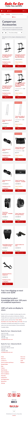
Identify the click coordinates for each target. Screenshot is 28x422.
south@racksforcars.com (7, 339)
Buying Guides (4, 364)
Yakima (20, 319)
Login (21, 360)
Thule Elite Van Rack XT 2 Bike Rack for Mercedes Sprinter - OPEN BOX (20, 84)
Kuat (10, 321)
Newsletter (3, 381)
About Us (3, 358)
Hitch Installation (5, 373)
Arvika (20, 321)
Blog (2, 366)
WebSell (14, 415)
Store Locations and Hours (7, 362)
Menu (25, 10)
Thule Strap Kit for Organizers (7, 274)
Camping (8, 14)
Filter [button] (14, 17)
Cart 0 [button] (3, 10)
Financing (3, 375)
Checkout (22, 358)
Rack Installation (5, 371)
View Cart (22, 356)
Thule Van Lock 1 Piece (6, 181)
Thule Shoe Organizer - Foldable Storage (7, 213)
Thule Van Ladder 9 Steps (7, 121)
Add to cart (7, 66)
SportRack (3, 321)
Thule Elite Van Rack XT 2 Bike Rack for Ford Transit (7, 56)
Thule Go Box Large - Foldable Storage (20, 148)
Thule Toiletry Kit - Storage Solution (20, 214)
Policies (3, 368)
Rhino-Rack (14, 321)
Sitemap (3, 383)
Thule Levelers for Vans (19, 245)
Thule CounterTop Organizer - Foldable (20, 181)
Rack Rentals (4, 370)
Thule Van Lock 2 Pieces (6, 150)
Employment (4, 377)
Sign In (9, 10)
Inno (7, 321)
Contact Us (3, 360)
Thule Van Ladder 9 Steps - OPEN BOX (20, 117)
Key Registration (5, 379)
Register (22, 362)
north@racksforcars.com (7, 352)
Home (2, 14)
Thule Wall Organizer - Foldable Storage (7, 245)
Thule (16, 319)
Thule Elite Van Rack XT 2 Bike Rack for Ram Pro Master (7, 87)
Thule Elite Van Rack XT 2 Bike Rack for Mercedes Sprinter (20, 56)
